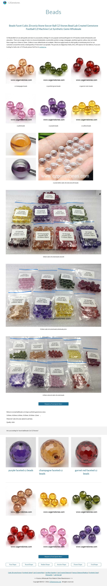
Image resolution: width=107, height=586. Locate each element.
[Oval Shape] (94, 564)
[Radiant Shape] (45, 564)
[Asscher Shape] (62, 564)
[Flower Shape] (78, 564)
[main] (53, 12)
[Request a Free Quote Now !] (53, 404)
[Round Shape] (29, 564)
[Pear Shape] (13, 564)
